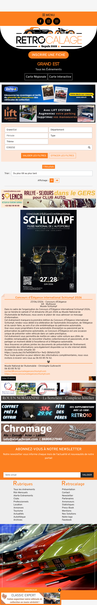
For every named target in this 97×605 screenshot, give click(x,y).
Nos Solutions (69, 513)
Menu (48, 15)
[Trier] (52, 173)
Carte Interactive (60, 77)
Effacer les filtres (62, 155)
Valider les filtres (34, 155)
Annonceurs (68, 501)
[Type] (70, 135)
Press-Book (68, 507)
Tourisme (18, 510)
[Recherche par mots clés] (45, 147)
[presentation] (48, 465)
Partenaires (68, 498)
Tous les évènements (24, 489)
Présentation (68, 489)
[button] (48, 251)
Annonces (18, 507)
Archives (17, 519)
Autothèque (19, 516)
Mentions (66, 510)
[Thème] (26, 141)
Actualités (18, 513)
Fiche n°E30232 (8, 378)
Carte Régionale (36, 77)
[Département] (70, 129)
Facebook (67, 519)
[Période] (26, 135)
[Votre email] (42, 475)
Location (17, 504)
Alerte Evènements (23, 495)
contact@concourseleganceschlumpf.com (25, 371)
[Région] (26, 129)
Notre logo (67, 516)
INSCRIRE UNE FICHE (48, 55)
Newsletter (67, 495)
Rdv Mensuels (20, 492)
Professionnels (21, 501)
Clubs (16, 498)
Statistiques (68, 504)
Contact (66, 492)
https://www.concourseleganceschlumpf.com (27, 373)
